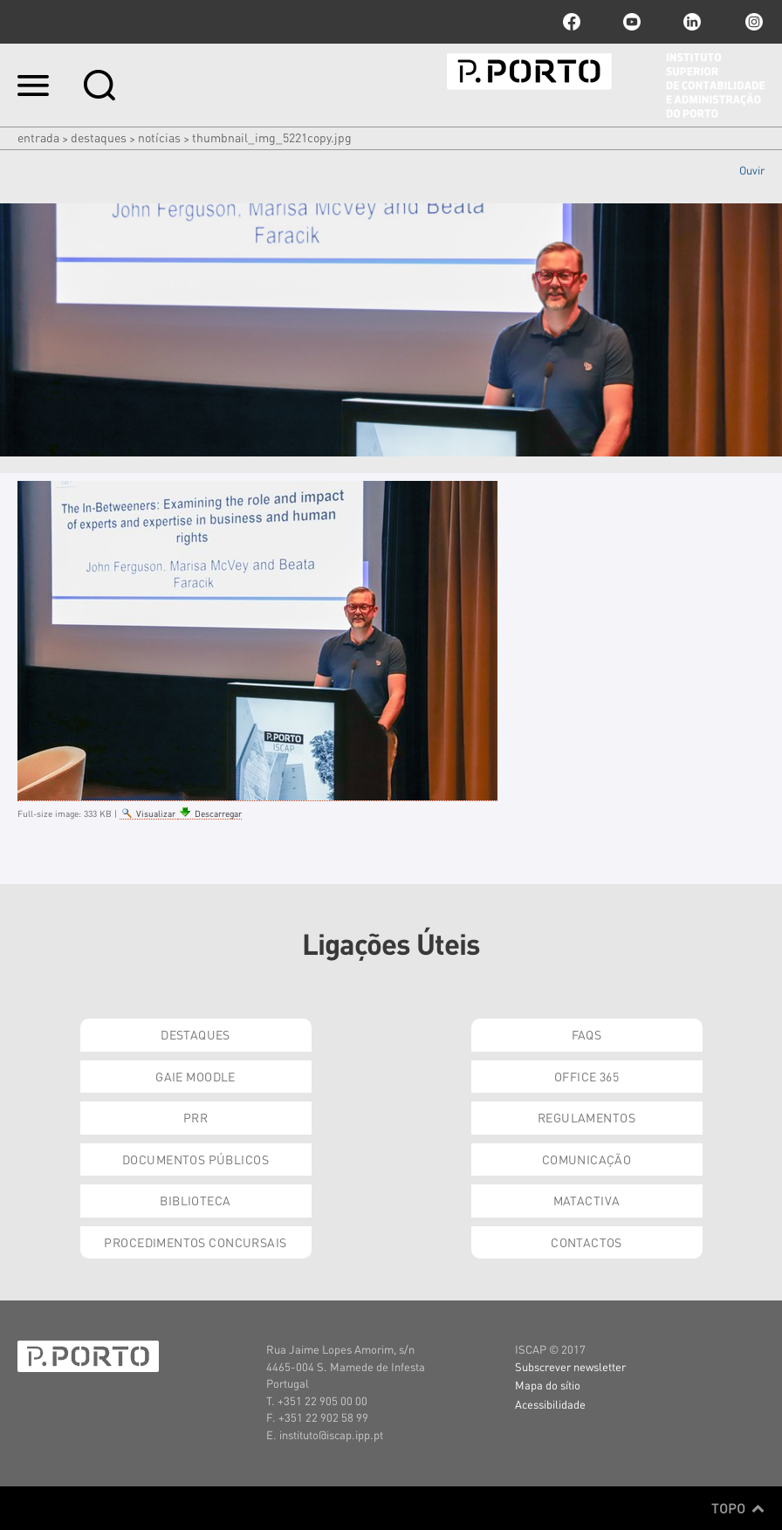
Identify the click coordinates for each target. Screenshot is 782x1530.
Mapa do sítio (547, 1384)
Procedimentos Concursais (195, 1242)
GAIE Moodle (195, 1076)
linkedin (692, 22)
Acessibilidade (550, 1403)
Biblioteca (195, 1200)
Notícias (159, 137)
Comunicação (587, 1159)
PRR (195, 1117)
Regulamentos (586, 1117)
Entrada (38, 137)
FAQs (587, 1034)
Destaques (99, 137)
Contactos (586, 1242)
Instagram (752, 22)
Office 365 (586, 1076)
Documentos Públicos (195, 1159)
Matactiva (587, 1200)
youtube (632, 22)
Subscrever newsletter (570, 1366)
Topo (738, 1508)
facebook (571, 22)
